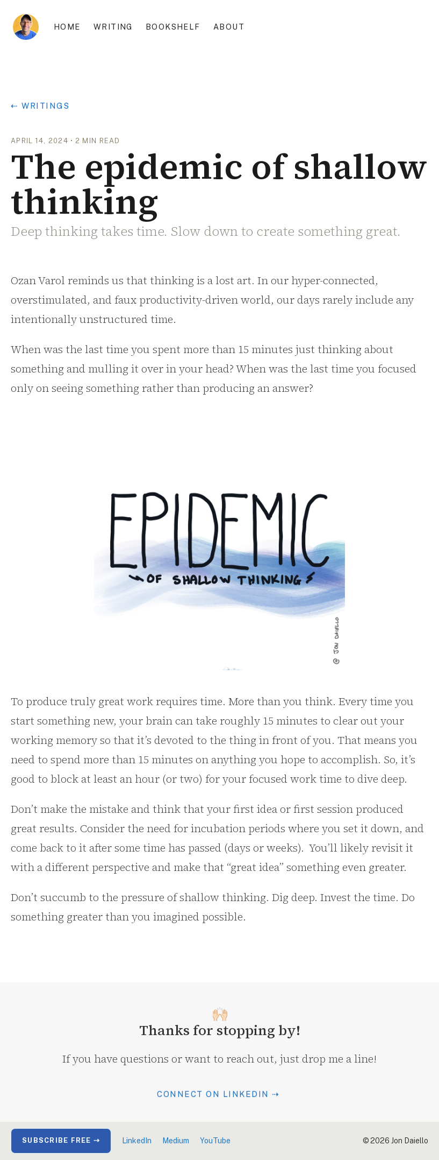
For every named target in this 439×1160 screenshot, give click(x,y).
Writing (113, 26)
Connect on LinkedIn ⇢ (218, 1094)
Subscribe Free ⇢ (61, 1140)
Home (67, 26)
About (228, 26)
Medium (175, 1140)
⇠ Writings (40, 105)
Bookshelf (173, 26)
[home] (26, 27)
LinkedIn (137, 1140)
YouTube (215, 1140)
